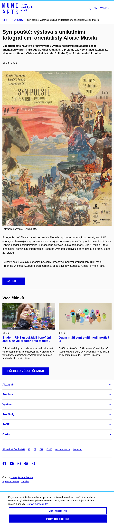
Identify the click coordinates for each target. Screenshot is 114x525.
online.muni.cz (62, 449)
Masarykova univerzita (21, 477)
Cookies (25, 481)
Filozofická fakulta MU (13, 449)
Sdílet (13, 281)
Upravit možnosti (37, 506)
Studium (7, 394)
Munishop (78, 449)
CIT (41, 449)
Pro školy (8, 414)
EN (95, 8)
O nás (6, 434)
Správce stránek (10, 481)
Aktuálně (8, 384)
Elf (35, 449)
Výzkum (7, 404)
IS (29, 449)
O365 (49, 449)
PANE (6, 424)
